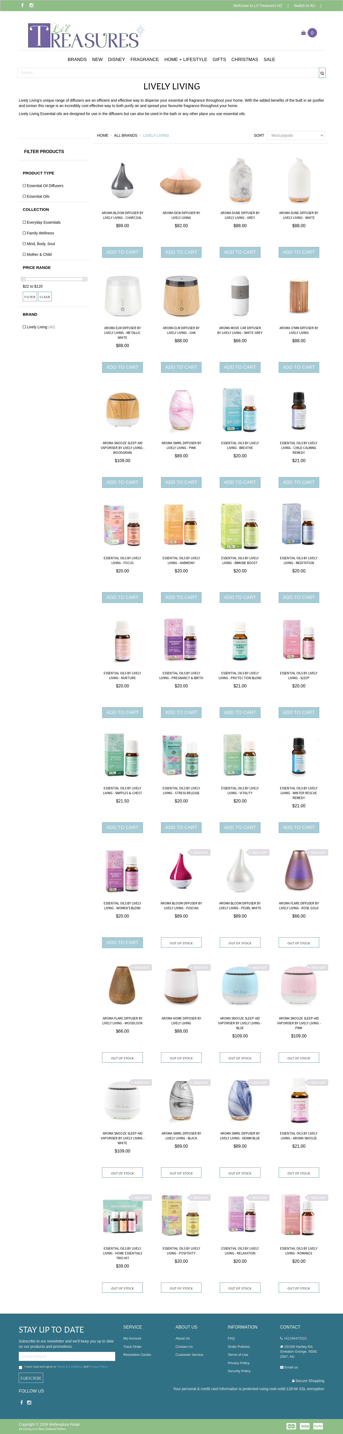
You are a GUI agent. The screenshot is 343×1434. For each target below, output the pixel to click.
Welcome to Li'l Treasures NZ (257, 5)
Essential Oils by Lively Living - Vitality (240, 791)
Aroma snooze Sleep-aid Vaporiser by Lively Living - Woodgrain (122, 448)
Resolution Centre (137, 1355)
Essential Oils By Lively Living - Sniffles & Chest (122, 791)
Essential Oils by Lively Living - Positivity (181, 1251)
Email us (289, 1367)
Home (103, 135)
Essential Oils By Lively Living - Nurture (122, 675)
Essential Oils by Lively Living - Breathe (240, 445)
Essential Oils (38, 196)
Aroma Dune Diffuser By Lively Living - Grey (240, 215)
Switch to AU (304, 5)
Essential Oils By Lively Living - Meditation (299, 560)
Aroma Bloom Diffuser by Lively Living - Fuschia (181, 906)
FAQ (231, 1338)
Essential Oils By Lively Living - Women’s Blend (122, 906)
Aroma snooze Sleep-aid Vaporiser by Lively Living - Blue (240, 1023)
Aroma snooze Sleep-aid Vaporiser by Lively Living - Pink (299, 1023)
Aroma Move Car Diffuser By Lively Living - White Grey (240, 330)
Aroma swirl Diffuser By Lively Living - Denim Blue (240, 1136)
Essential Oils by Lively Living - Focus (122, 560)
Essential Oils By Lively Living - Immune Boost (240, 560)
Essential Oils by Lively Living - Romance (299, 1251)
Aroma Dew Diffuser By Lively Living (181, 215)
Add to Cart (122, 252)
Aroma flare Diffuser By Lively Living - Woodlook (122, 1021)
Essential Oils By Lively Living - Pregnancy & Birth (181, 675)
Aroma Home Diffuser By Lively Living (181, 1021)
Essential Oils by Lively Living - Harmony (181, 560)
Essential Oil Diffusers (45, 186)
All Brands (125, 135)
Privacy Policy (98, 1366)
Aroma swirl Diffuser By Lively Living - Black (181, 1136)
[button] (77, 59)
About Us (183, 1338)
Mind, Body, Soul (41, 244)
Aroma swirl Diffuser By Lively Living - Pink (181, 445)
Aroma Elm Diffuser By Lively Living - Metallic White (122, 333)
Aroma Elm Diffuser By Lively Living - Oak (181, 330)
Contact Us (184, 1347)
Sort (258, 135)
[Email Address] (67, 1356)
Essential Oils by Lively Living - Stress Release (181, 791)
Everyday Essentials (44, 222)
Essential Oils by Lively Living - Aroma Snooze (299, 1136)
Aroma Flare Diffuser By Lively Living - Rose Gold (299, 906)
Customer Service (189, 1355)
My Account (132, 1338)
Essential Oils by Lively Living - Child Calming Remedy (299, 448)
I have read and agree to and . (63, 1367)
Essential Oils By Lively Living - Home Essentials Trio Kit (122, 1253)
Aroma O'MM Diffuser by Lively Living (298, 330)
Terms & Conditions (70, 1366)
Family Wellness (40, 233)
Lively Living (41, 327)
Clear (45, 296)
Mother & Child (39, 254)
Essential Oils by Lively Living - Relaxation (240, 1251)
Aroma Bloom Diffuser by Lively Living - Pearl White (240, 906)
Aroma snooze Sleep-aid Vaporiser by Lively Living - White (122, 1138)
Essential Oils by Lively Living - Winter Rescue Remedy (299, 793)
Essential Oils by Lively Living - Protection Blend (240, 675)
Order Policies (239, 1347)
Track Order (132, 1347)
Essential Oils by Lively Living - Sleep (299, 675)
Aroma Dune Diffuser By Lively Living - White (298, 215)
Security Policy (239, 1371)
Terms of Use (238, 1355)
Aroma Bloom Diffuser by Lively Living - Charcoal (122, 215)
